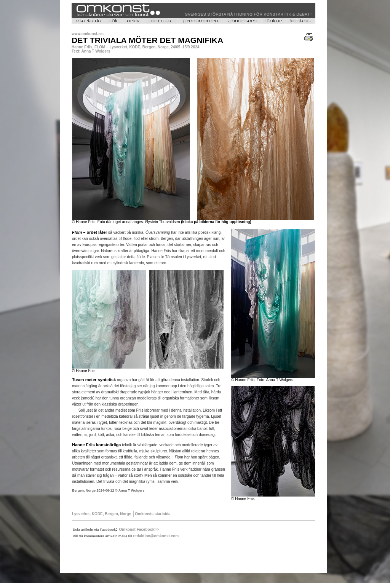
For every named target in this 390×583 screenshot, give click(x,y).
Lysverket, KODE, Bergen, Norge (101, 514)
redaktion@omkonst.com (156, 536)
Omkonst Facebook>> (139, 529)
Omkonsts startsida (152, 514)
